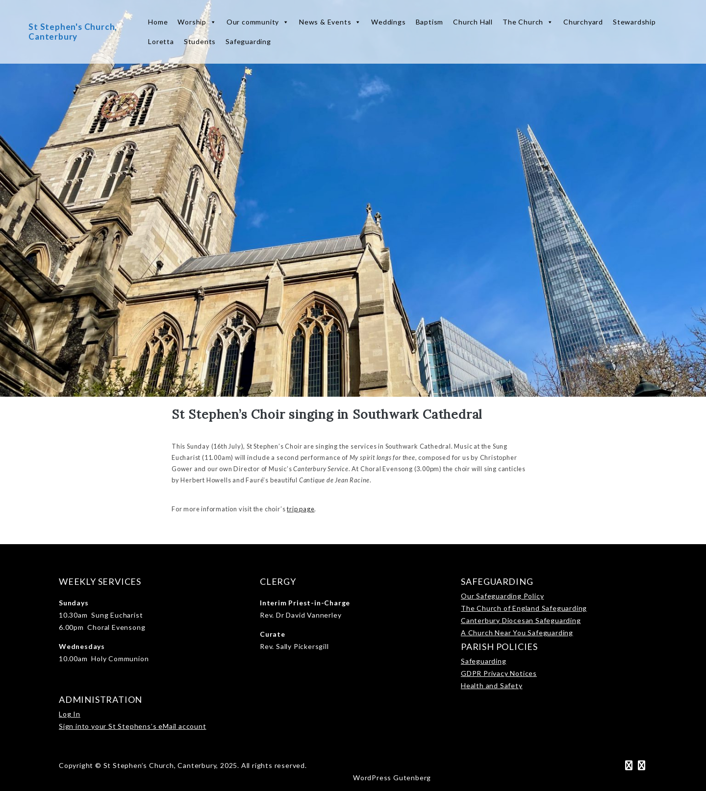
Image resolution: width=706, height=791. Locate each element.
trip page (300, 509)
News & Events (330, 22)
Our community (258, 22)
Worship (196, 22)
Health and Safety (492, 685)
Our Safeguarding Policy (502, 596)
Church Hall (473, 22)
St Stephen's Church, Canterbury (72, 32)
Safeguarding (248, 41)
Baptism (430, 22)
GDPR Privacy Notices (499, 673)
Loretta (161, 41)
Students (200, 41)
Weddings (388, 22)
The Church (528, 22)
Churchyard (583, 22)
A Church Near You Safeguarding (517, 632)
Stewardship (634, 22)
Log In (69, 714)
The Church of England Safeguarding (524, 608)
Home (158, 22)
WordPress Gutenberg (392, 777)
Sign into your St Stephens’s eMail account (132, 726)
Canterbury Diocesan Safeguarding (521, 620)
